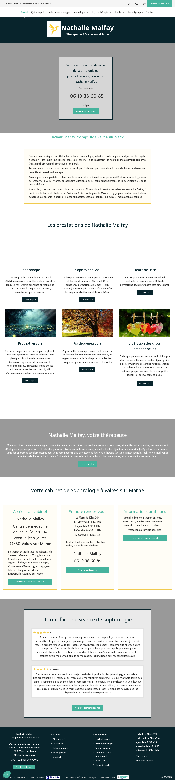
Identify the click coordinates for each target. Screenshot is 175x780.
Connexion (166, 776)
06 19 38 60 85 (86, 95)
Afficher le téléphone (24, 755)
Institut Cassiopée (88, 777)
